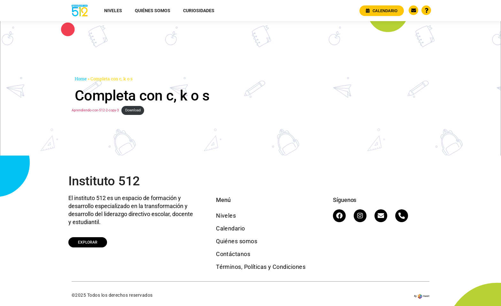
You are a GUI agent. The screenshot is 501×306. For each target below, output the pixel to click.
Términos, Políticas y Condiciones (260, 266)
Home (81, 79)
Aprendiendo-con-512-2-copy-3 (95, 110)
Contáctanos (233, 254)
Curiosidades (198, 10)
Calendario (230, 228)
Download (133, 110)
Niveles (113, 10)
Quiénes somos (152, 10)
